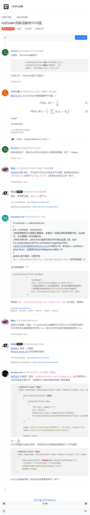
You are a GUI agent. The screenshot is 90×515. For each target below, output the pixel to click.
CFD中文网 (15, 91)
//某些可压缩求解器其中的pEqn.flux (31, 246)
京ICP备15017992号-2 (45, 500)
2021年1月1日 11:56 (34, 372)
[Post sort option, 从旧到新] (5, 38)
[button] (4, 511)
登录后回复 (81, 37)
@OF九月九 (16, 95)
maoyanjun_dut (17, 217)
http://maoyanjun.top (22, 308)
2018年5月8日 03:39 (35, 344)
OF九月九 (15, 51)
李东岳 (13, 192)
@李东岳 (15, 376)
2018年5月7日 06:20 (27, 168)
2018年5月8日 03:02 (28, 320)
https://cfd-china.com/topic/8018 (45, 207)
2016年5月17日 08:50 (31, 51)
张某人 (13, 168)
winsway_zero (17, 372)
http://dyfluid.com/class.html (38, 202)
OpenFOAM (8, 29)
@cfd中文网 (17, 172)
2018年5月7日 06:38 (35, 192)
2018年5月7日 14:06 (36, 217)
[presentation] (49, 103)
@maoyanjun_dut (19, 351)
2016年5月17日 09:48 (31, 148)
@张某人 (15, 348)
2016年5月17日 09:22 (31, 91)
